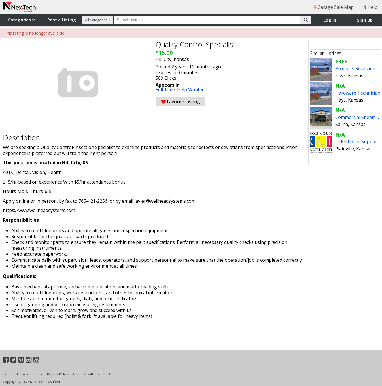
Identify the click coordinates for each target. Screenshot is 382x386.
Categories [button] (21, 19)
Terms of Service (29, 374)
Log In (329, 20)
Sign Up (365, 20)
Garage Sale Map (334, 7)
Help (370, 7)
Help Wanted (191, 89)
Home (7, 374)
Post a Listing (61, 19)
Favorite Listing (180, 101)
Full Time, (166, 89)
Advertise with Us (85, 374)
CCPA (107, 374)
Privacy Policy (57, 374)
